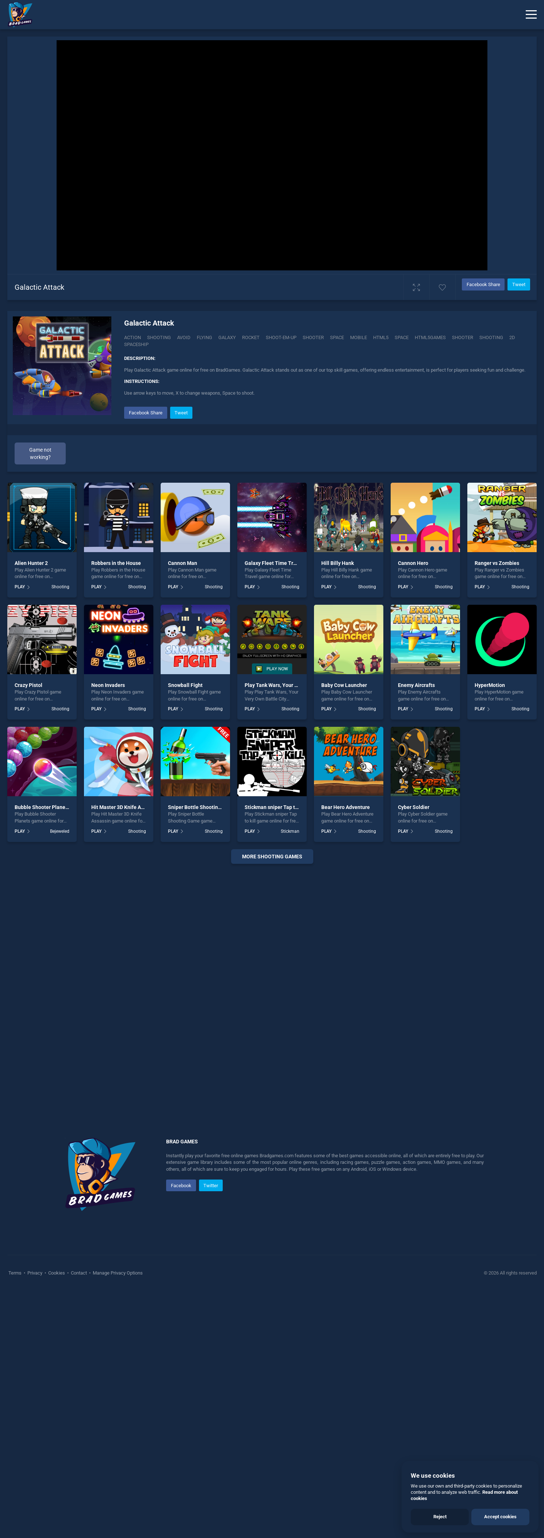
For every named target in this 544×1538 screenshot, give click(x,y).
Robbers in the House (116, 810)
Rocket (251, 337)
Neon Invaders (108, 932)
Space (337, 337)
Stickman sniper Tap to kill (275, 1054)
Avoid (184, 337)
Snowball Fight (185, 932)
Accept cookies (500, 1516)
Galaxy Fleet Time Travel (274, 810)
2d (512, 337)
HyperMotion (490, 932)
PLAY (20, 833)
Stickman (290, 1078)
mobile (358, 337)
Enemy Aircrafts (416, 932)
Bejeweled (59, 1078)
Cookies (56, 1519)
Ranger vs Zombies (497, 810)
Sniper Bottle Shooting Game (202, 1054)
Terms (15, 1519)
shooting (491, 337)
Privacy (34, 1519)
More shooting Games (272, 1103)
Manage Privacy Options (117, 1519)
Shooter (313, 337)
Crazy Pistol (28, 932)
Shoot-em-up (281, 337)
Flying (204, 337)
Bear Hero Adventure (345, 1054)
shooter (462, 337)
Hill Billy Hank (337, 810)
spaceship (136, 344)
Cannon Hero (413, 810)
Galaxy (227, 337)
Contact (79, 1519)
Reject (440, 1516)
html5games (430, 337)
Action (132, 337)
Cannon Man (182, 810)
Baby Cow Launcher (344, 932)
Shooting (159, 337)
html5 (380, 337)
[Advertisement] (327, 456)
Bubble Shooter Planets (42, 1054)
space (402, 337)
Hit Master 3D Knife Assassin (124, 1054)
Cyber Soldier (413, 1054)
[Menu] (531, 14)
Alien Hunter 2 (31, 810)
